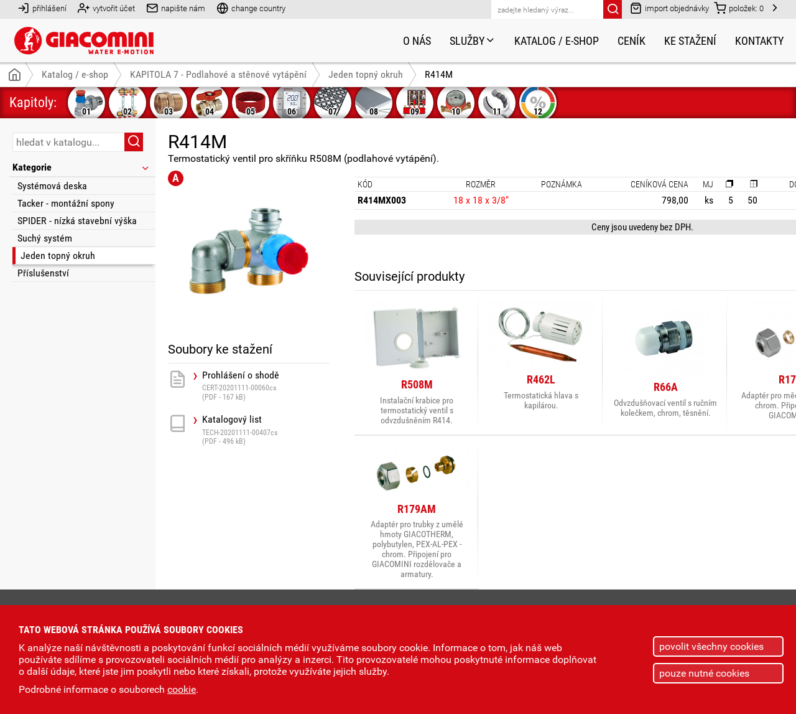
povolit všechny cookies (711, 646)
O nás (417, 40)
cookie (181, 689)
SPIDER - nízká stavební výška (77, 221)
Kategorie (81, 167)
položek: (739, 8)
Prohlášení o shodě (266, 386)
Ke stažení (690, 40)
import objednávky (669, 8)
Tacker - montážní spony (65, 203)
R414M (439, 74)
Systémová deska (52, 186)
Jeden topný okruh (58, 255)
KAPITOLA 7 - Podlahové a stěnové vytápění (218, 74)
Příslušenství (43, 273)
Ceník (632, 40)
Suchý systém (44, 238)
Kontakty (759, 40)
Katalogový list (266, 430)
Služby (473, 40)
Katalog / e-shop (556, 40)
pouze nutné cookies (704, 673)
